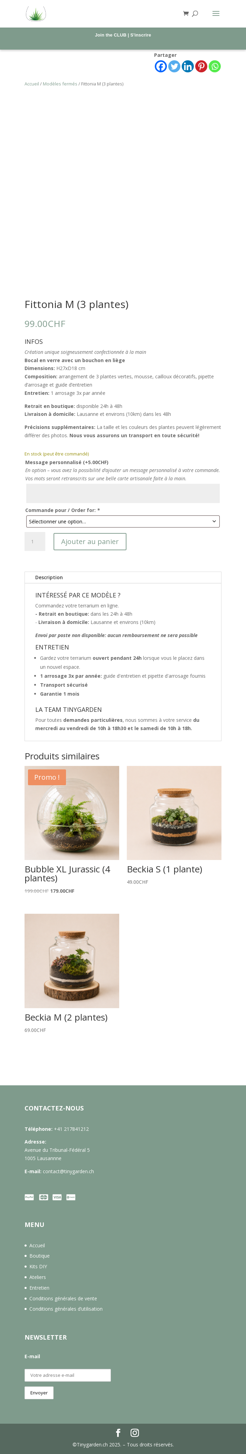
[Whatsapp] (215, 66)
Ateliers (37, 1277)
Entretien (39, 1287)
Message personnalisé (66, 462)
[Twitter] (174, 66)
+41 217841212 (71, 1129)
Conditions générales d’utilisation (66, 1308)
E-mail (32, 1356)
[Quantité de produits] (35, 541)
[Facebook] (161, 66)
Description (49, 577)
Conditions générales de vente (63, 1298)
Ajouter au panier (90, 541)
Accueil (32, 84)
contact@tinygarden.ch (68, 1171)
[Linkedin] (188, 66)
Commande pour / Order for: (62, 510)
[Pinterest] (201, 66)
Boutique (39, 1255)
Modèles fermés (60, 84)
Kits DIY (38, 1266)
